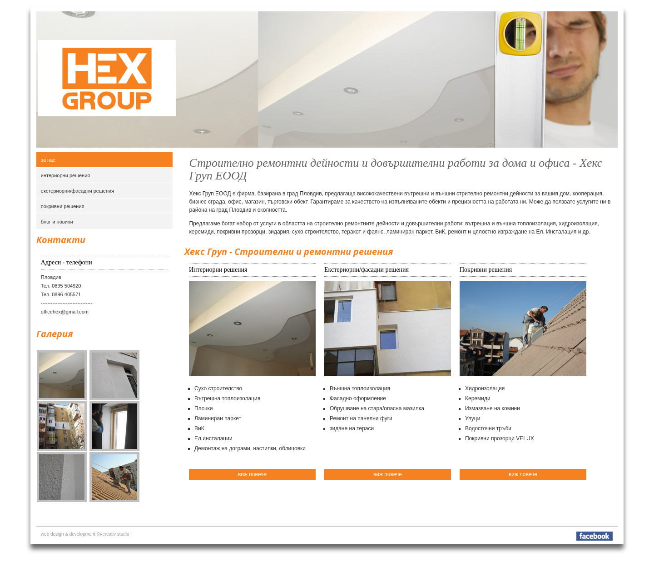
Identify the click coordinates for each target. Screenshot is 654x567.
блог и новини (57, 221)
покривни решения (62, 206)
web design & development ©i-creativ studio (85, 534)
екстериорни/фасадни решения (77, 191)
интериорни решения (65, 175)
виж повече (252, 474)
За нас (48, 160)
